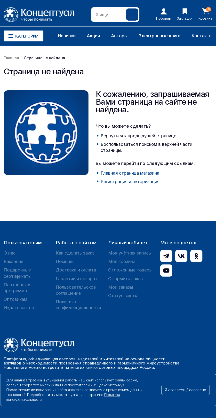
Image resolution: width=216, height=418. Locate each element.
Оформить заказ (125, 278)
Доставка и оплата (76, 269)
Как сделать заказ (75, 252)
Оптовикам (15, 299)
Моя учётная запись (129, 252)
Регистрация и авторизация (130, 181)
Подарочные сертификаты (18, 273)
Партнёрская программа (18, 287)
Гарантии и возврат (76, 278)
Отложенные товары (130, 269)
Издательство (19, 307)
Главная (11, 57)
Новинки (67, 35)
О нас (10, 252)
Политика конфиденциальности (78, 304)
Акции (93, 35)
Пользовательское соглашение (76, 290)
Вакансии (13, 261)
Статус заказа (123, 295)
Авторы (119, 35)
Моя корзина (122, 261)
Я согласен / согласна (185, 389)
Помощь (65, 261)
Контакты (202, 35)
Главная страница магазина (130, 173)
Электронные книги (159, 35)
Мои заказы (120, 287)
